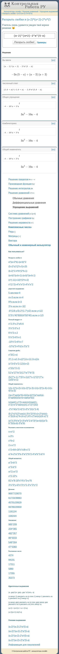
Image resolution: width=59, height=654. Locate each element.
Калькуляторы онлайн (12, 12)
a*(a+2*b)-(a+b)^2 (17, 262)
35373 (12, 578)
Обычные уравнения (23, 198)
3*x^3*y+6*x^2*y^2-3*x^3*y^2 (23, 485)
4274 (11, 555)
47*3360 (13, 547)
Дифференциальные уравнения (29, 202)
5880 (11, 569)
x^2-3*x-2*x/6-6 (16, 324)
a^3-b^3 (12, 467)
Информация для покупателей (24, 644)
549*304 (13, 542)
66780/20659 (15, 507)
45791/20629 (15, 502)
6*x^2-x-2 (13, 333)
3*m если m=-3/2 (17, 306)
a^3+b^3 (13, 462)
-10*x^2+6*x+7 (16, 342)
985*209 (13, 524)
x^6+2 (12, 440)
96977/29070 (15, 493)
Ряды (11, 231)
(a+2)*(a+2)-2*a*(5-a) (19, 631)
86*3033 (13, 538)
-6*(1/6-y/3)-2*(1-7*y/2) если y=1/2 (26, 311)
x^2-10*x (13, 476)
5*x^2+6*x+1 (15, 337)
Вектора (13, 240)
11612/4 (13, 511)
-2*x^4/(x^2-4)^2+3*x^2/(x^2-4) (24, 409)
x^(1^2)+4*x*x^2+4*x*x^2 (21, 284)
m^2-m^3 (13, 471)
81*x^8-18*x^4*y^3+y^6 (20, 480)
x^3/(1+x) (13, 354)
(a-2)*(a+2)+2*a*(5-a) (19, 640)
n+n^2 (12, 431)
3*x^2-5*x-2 (14, 328)
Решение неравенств (19, 222)
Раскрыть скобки (9, 13)
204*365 (13, 529)
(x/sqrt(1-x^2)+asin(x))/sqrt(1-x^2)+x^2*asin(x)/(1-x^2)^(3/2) (23, 403)
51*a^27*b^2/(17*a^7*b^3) (21, 372)
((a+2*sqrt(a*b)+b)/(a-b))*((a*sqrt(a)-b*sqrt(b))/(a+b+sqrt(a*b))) (26, 396)
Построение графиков (20, 218)
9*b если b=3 (15, 302)
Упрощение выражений (49, 12)
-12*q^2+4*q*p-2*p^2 (19, 346)
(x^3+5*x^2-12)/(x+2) (19, 363)
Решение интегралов (19, 188)
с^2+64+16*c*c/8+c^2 (19, 449)
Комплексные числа (20, 227)
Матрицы (13, 236)
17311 (12, 564)
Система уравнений (19, 213)
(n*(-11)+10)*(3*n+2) (19, 280)
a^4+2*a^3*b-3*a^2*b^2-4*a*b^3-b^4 (27, 454)
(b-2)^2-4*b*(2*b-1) (18, 271)
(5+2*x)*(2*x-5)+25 (18, 266)
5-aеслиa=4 (14, 293)
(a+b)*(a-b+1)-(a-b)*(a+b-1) (22, 275)
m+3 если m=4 (16, 297)
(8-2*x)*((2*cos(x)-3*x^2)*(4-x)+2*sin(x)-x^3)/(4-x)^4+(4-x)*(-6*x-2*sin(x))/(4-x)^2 (28, 414)
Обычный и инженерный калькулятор (30, 245)
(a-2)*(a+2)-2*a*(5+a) (19, 635)
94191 (12, 560)
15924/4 (13, 516)
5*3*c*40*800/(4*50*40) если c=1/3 (26, 315)
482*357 (13, 533)
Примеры (41, 42)
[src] (53, 60)
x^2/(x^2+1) (14, 368)
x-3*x (11, 436)
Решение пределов (18, 179)
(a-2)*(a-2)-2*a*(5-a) (18, 626)
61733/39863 (15, 498)
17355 (12, 573)
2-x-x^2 (12, 445)
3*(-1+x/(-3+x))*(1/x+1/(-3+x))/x (24, 359)
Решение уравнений (30, 12)
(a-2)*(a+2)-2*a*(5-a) (24, 13)
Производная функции (20, 184)
